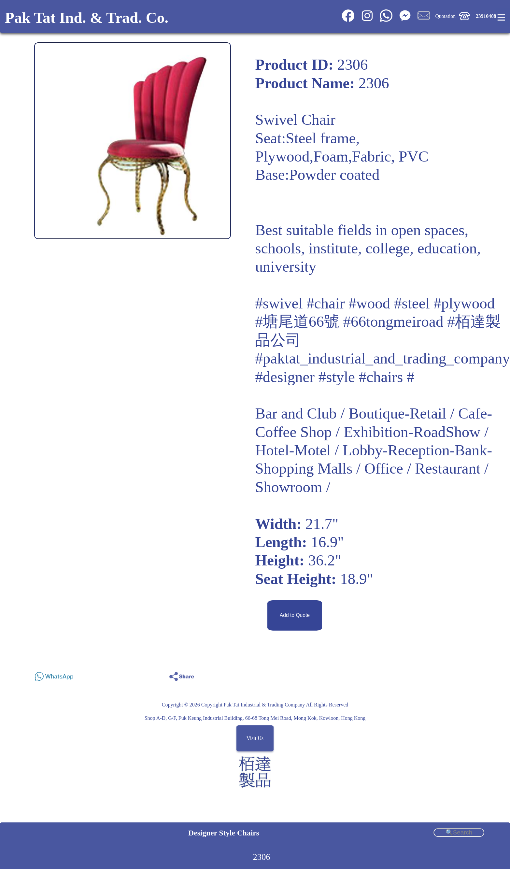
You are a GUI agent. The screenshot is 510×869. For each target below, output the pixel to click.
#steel (412, 303)
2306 (261, 857)
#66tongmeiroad (393, 321)
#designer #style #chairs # (334, 376)
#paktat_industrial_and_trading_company (382, 358)
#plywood (464, 303)
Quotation (445, 16)
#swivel (279, 303)
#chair (325, 303)
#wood (369, 303)
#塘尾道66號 (297, 321)
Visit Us (255, 738)
